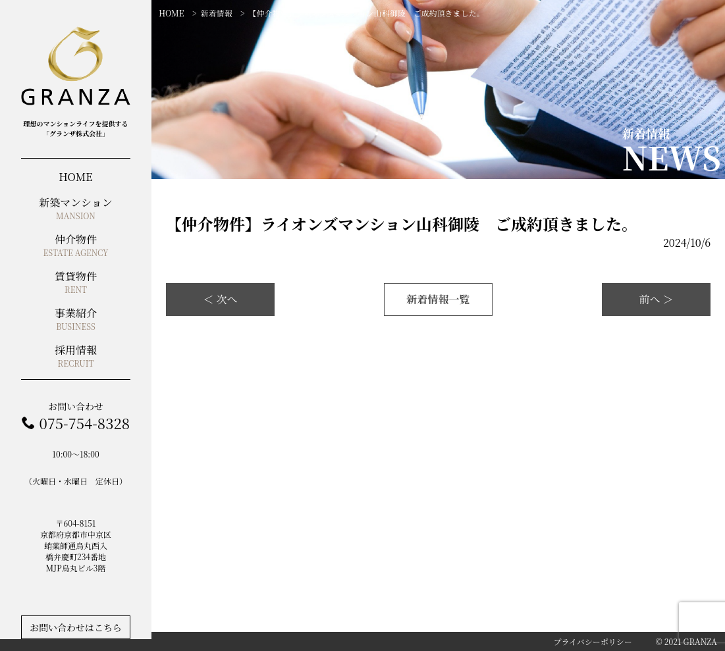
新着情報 (216, 12)
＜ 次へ (220, 299)
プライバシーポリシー (592, 641)
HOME (171, 12)
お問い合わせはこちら (76, 627)
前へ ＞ (656, 299)
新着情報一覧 (438, 299)
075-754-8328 (84, 423)
